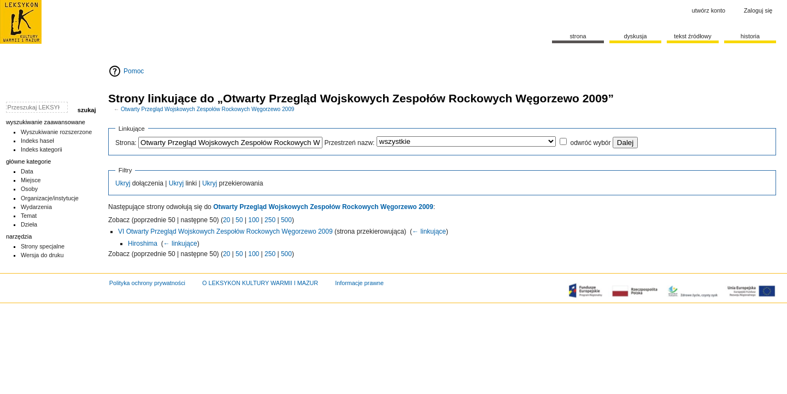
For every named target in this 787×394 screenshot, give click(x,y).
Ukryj (122, 183)
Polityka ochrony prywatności (147, 283)
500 (286, 220)
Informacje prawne (359, 283)
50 (239, 220)
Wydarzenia (36, 207)
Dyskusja (635, 36)
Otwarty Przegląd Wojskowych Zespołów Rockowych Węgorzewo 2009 (207, 109)
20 (226, 220)
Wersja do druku (42, 255)
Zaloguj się (758, 10)
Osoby (29, 189)
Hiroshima (142, 243)
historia (750, 36)
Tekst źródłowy (693, 36)
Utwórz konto (708, 10)
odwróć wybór (590, 143)
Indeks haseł (37, 140)
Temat (29, 215)
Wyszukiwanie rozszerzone (56, 132)
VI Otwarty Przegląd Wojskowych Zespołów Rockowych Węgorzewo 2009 (225, 231)
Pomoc (134, 71)
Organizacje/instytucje (50, 198)
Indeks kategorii (41, 149)
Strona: (126, 143)
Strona (577, 36)
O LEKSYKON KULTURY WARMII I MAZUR (260, 283)
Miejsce (31, 180)
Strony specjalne (42, 246)
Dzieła (29, 224)
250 (270, 220)
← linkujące (429, 231)
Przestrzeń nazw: (349, 143)
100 (253, 220)
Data (27, 171)
